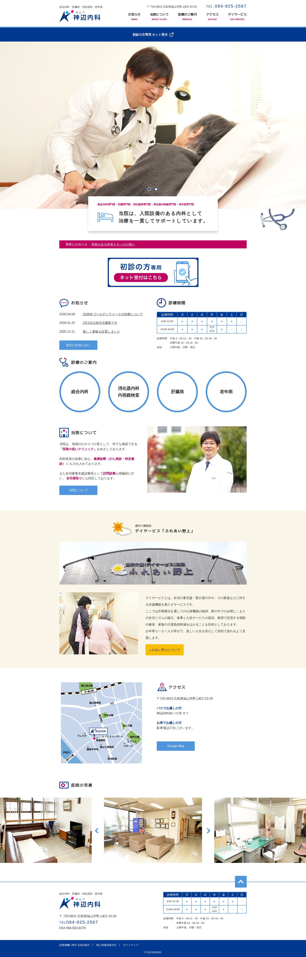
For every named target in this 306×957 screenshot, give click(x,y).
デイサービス (237, 16)
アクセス (212, 16)
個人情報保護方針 (106, 945)
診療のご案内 (187, 16)
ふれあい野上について (164, 649)
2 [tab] (156, 190)
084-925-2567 (226, 6)
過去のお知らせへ (78, 345)
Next (208, 830)
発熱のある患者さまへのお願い (113, 244)
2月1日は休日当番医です (100, 322)
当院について (159, 16)
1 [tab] (149, 190)
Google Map (175, 746)
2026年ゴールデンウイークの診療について (113, 314)
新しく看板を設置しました (101, 331)
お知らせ (134, 16)
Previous (97, 830)
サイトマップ (130, 945)
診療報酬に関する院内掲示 (74, 945)
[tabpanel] (153, 125)
